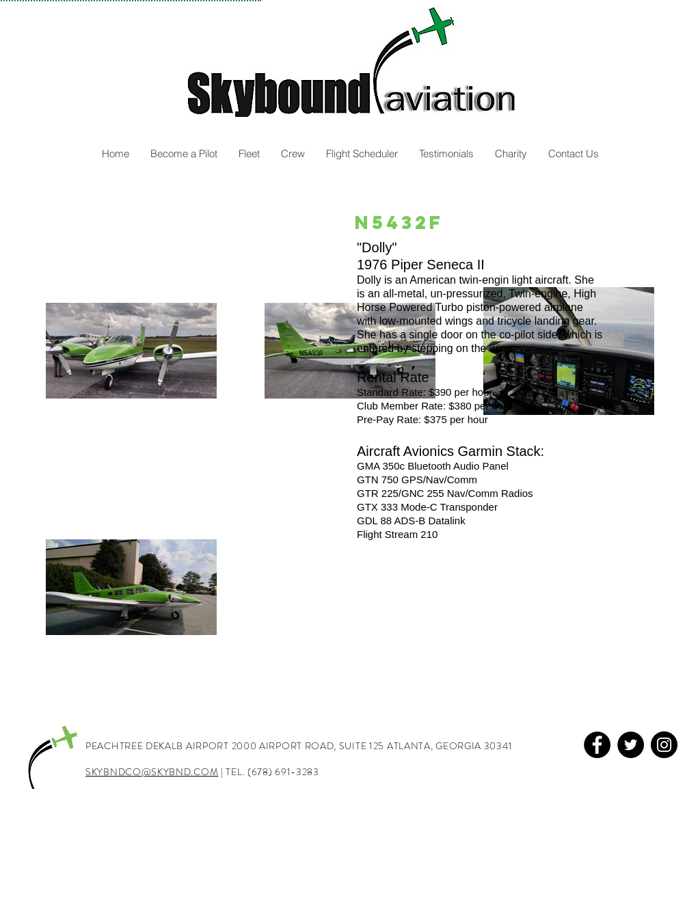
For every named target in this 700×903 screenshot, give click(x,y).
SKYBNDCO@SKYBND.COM (151, 772)
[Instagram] (664, 744)
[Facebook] (597, 744)
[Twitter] (630, 744)
